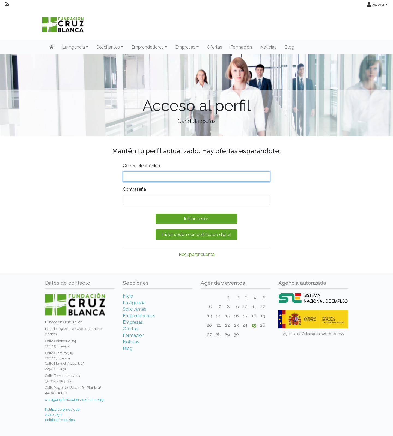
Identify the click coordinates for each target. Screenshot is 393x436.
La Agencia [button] (73, 47)
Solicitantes (134, 309)
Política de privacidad (62, 409)
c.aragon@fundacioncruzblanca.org (74, 400)
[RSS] (7, 5)
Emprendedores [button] (147, 47)
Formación (241, 47)
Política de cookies (60, 420)
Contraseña (134, 189)
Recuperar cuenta (197, 254)
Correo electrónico (141, 165)
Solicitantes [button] (108, 47)
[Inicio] (51, 47)
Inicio (128, 296)
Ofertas (214, 47)
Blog (289, 47)
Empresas (133, 322)
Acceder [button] (376, 5)
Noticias (268, 47)
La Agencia (134, 302)
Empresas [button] (185, 47)
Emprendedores (139, 315)
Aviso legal (54, 415)
